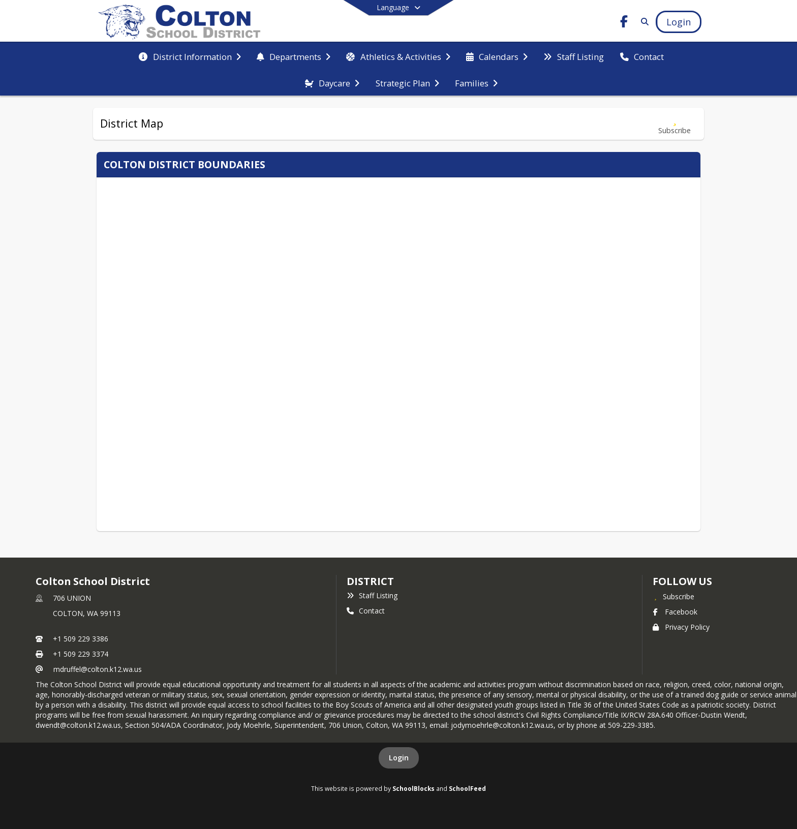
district (370, 581)
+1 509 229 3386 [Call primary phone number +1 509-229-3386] (80, 638)
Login (399, 757)
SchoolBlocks (413, 788)
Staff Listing (372, 595)
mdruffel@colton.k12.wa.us (97, 669)
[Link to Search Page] (643, 21)
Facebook (675, 612)
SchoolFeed (467, 788)
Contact (366, 611)
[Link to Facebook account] (624, 23)
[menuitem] (190, 56)
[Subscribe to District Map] (674, 124)
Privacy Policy (681, 627)
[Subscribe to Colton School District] (673, 596)
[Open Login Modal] (678, 22)
